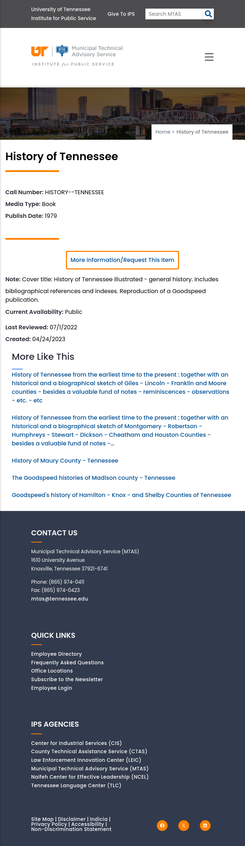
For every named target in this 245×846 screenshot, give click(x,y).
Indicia (99, 819)
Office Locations (52, 671)
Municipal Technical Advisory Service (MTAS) (90, 768)
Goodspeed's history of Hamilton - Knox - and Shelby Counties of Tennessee (121, 495)
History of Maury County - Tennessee (65, 461)
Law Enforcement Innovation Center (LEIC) (86, 760)
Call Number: (24, 192)
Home (162, 131)
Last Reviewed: (26, 327)
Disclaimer (72, 819)
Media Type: (22, 204)
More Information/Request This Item (122, 260)
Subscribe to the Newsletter (67, 679)
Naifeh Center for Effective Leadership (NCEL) (90, 777)
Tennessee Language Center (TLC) (76, 785)
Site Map (42, 819)
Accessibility (87, 824)
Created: (18, 339)
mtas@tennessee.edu (59, 599)
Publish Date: (24, 216)
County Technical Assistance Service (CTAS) (89, 751)
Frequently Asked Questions (67, 662)
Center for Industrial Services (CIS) (76, 743)
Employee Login (51, 688)
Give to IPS (121, 14)
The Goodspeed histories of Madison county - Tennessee (93, 478)
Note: (12, 279)
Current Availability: (34, 312)
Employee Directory (56, 654)
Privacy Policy (49, 824)
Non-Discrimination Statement (71, 829)
